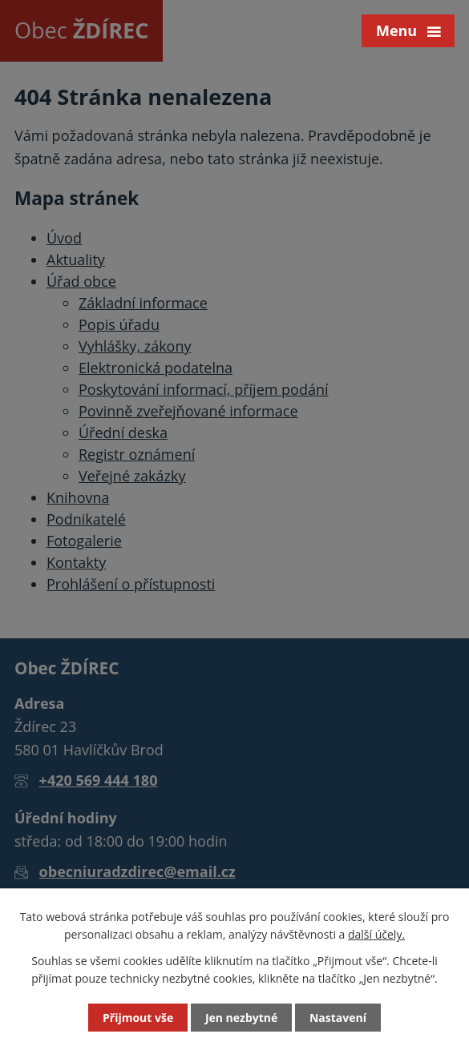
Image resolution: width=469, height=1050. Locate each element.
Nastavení (337, 1017)
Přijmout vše (138, 1017)
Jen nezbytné (241, 1017)
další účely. (376, 934)
